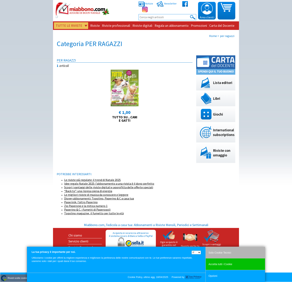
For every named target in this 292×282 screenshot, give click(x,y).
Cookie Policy (135, 277)
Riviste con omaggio (221, 152)
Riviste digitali (142, 25)
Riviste (95, 25)
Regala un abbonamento (172, 25)
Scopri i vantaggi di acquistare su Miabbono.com (211, 241)
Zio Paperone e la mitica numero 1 (86, 206)
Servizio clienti (78, 241)
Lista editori (222, 82)
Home (213, 36)
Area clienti (207, 11)
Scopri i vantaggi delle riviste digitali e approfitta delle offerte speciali (108, 187)
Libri (216, 98)
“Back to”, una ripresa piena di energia (88, 191)
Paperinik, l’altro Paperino (81, 202)
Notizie (146, 3)
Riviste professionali (116, 25)
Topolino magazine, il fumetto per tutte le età (94, 213)
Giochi (218, 114)
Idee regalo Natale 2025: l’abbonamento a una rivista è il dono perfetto (109, 183)
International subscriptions (224, 132)
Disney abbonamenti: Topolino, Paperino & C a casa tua (99, 198)
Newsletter (167, 3)
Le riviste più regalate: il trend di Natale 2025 (92, 180)
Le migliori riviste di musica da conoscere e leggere (96, 195)
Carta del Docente (221, 25)
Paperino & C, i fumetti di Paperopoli (87, 209)
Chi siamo (75, 235)
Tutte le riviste (69, 25)
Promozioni (199, 25)
